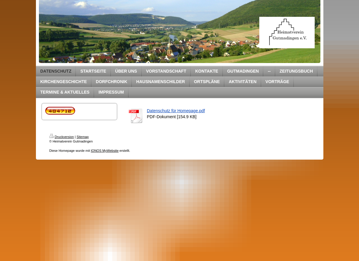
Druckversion (61, 137)
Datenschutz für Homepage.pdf (176, 110)
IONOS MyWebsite (105, 150)
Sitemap (83, 137)
